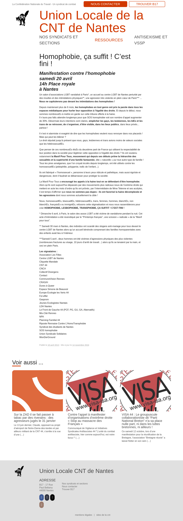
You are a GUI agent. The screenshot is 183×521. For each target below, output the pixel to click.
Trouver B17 (147, 4)
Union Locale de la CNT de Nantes (91, 21)
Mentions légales (84, 515)
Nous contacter (105, 4)
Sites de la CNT (103, 515)
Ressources (109, 40)
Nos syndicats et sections (75, 483)
